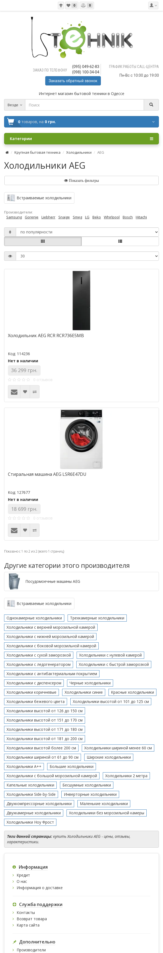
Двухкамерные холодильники (34, 812)
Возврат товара (32, 918)
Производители (31, 949)
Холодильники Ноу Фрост (30, 822)
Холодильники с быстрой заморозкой (114, 664)
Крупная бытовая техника (37, 152)
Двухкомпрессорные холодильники (39, 803)
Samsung (14, 217)
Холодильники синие (84, 692)
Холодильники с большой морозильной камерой (52, 775)
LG (87, 217)
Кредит (23, 875)
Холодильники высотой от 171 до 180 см (45, 729)
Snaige (64, 217)
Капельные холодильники (30, 785)
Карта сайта (28, 925)
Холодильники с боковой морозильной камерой (51, 645)
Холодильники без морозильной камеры (106, 812)
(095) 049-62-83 (85, 66)
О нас (22, 881)
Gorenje (31, 217)
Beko (96, 217)
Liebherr (48, 217)
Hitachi (141, 217)
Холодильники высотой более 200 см (41, 747)
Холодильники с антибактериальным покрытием (52, 673)
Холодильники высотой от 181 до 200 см (45, 738)
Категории (81, 138)
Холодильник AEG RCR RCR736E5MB (46, 335)
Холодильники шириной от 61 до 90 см (43, 757)
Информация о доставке (40, 887)
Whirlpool (112, 217)
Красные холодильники (132, 692)
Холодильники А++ (24, 766)
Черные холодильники (90, 682)
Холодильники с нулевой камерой (110, 655)
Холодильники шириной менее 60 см (118, 747)
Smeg (77, 217)
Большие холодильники (71, 766)
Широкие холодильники (109, 757)
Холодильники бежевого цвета (36, 701)
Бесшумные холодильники (86, 785)
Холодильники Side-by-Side (31, 794)
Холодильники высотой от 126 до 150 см (45, 710)
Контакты (26, 912)
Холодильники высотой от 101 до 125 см (111, 701)
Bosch (128, 217)
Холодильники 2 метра (126, 775)
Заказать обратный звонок (73, 81)
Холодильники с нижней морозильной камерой (50, 636)
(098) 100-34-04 (85, 72)
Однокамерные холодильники (34, 618)
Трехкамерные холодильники (97, 618)
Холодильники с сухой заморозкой (39, 655)
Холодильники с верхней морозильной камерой (51, 627)
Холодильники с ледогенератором (39, 664)
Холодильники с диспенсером (34, 682)
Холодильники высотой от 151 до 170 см (45, 720)
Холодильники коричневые (31, 692)
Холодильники (79, 152)
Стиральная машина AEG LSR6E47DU (47, 474)
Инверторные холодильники (90, 794)
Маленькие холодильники (104, 803)
